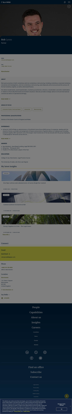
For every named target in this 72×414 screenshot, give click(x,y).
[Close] (70, 406)
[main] (36, 406)
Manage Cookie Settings (61, 404)
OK (61, 409)
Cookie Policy (26, 411)
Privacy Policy (17, 411)
